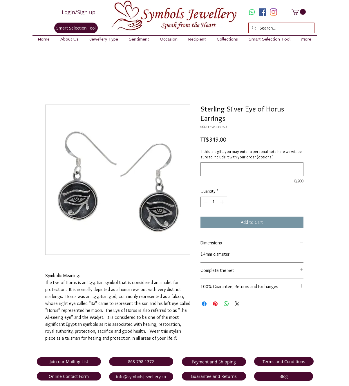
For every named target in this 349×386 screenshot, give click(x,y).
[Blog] (283, 376)
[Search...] (281, 28)
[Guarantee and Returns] (214, 376)
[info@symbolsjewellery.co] (141, 376)
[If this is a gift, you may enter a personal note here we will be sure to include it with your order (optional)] (252, 169)
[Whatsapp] (252, 12)
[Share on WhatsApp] (226, 303)
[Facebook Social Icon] (262, 12)
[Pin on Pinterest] (215, 303)
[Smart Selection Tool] (76, 28)
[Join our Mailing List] (69, 361)
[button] (69, 39)
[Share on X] (237, 303)
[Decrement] (205, 202)
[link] (299, 12)
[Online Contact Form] (69, 376)
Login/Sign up (78, 12)
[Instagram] (273, 12)
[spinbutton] (214, 202)
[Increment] (222, 202)
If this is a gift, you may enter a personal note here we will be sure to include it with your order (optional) (251, 154)
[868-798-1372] (141, 361)
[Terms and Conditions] (284, 361)
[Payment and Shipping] (214, 361)
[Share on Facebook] (204, 303)
